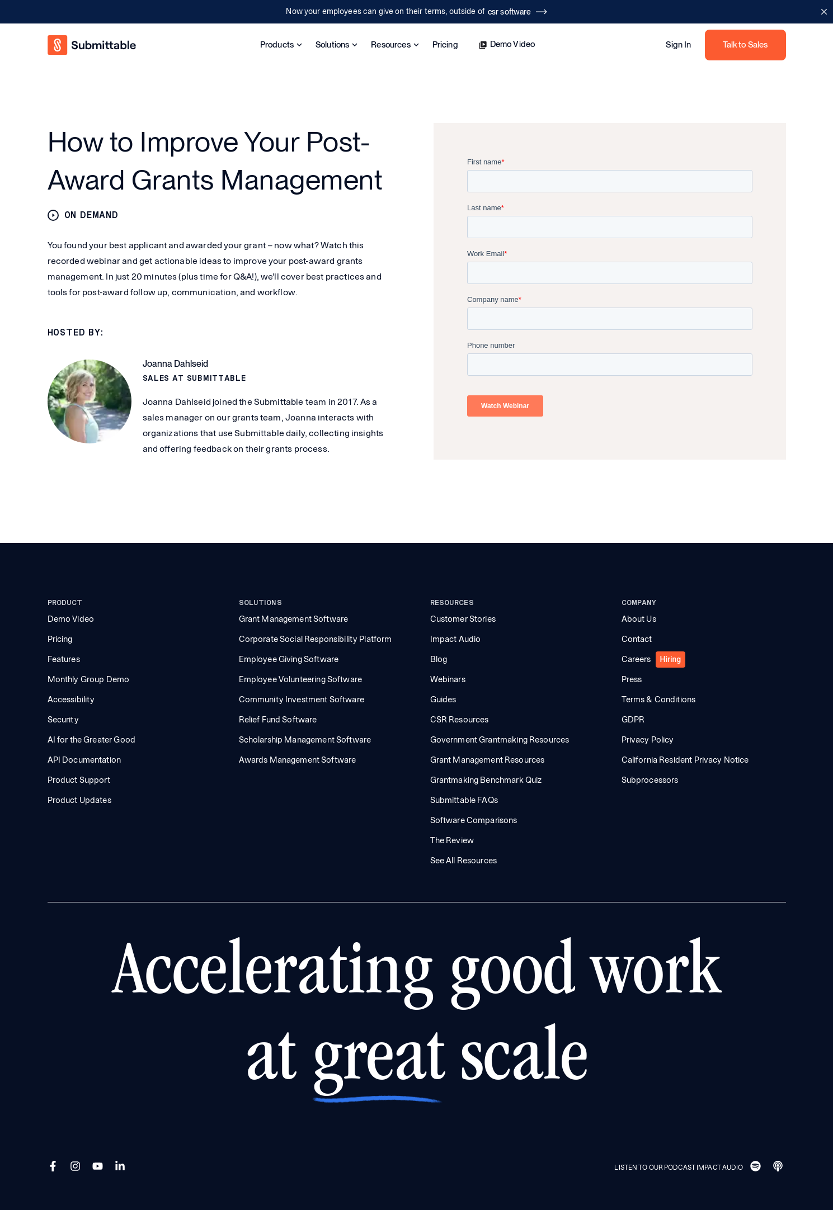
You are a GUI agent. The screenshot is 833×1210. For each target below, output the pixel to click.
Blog (439, 659)
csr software (517, 12)
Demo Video (506, 44)
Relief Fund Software (278, 719)
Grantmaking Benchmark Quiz (486, 780)
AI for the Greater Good (91, 739)
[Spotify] (757, 1167)
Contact (637, 639)
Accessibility (71, 699)
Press (632, 679)
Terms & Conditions (659, 699)
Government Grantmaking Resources (500, 739)
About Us (639, 619)
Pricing (445, 45)
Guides (443, 699)
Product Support (79, 780)
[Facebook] (54, 1167)
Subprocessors (650, 780)
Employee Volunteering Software (301, 679)
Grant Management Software (294, 619)
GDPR (633, 719)
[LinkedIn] (121, 1167)
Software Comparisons (473, 820)
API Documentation (84, 759)
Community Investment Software (301, 699)
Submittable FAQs (464, 800)
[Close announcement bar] (823, 12)
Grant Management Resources (487, 759)
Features (64, 659)
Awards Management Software (297, 759)
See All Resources (463, 860)
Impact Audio (455, 639)
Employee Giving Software (289, 659)
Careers (636, 659)
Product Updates (79, 800)
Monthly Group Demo (89, 679)
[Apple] (779, 1167)
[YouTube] (99, 1167)
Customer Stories (463, 619)
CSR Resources (459, 719)
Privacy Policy (648, 739)
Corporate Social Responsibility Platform (315, 639)
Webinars (447, 679)
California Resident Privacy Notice (685, 759)
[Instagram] (76, 1167)
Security (63, 719)
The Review (452, 840)
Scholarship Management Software (305, 739)
